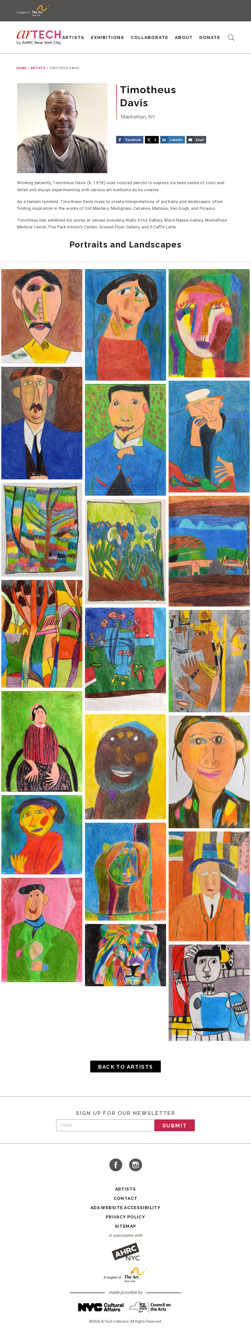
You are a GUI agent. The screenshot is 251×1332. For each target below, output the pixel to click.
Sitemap (125, 1226)
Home (21, 68)
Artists (73, 37)
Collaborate (149, 37)
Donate (209, 37)
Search (231, 37)
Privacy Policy (125, 1216)
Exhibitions (107, 37)
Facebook (133, 140)
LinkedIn (176, 140)
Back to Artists (125, 1067)
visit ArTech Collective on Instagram (135, 1164)
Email (200, 140)
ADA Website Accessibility (125, 1207)
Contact (126, 1198)
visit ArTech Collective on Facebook (115, 1164)
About (184, 37)
